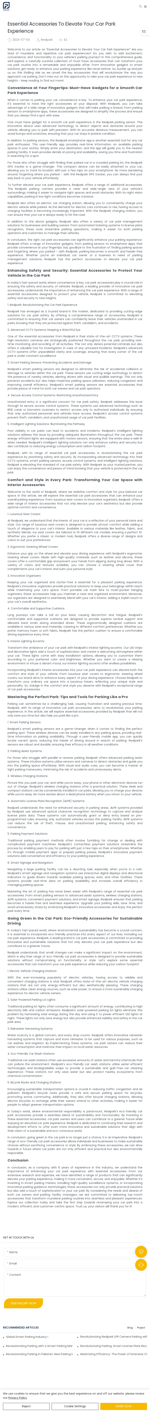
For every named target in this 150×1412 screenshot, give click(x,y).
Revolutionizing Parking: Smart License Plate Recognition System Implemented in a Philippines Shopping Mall (113, 1346)
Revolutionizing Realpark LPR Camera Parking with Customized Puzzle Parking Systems (113, 1337)
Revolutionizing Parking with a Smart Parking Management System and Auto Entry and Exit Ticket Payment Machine (39, 1346)
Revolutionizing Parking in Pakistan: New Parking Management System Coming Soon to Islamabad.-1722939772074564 (39, 1354)
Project (141, 1327)
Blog (130, 1327)
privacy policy (17, 1398)
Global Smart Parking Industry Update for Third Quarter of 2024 (27, 1337)
